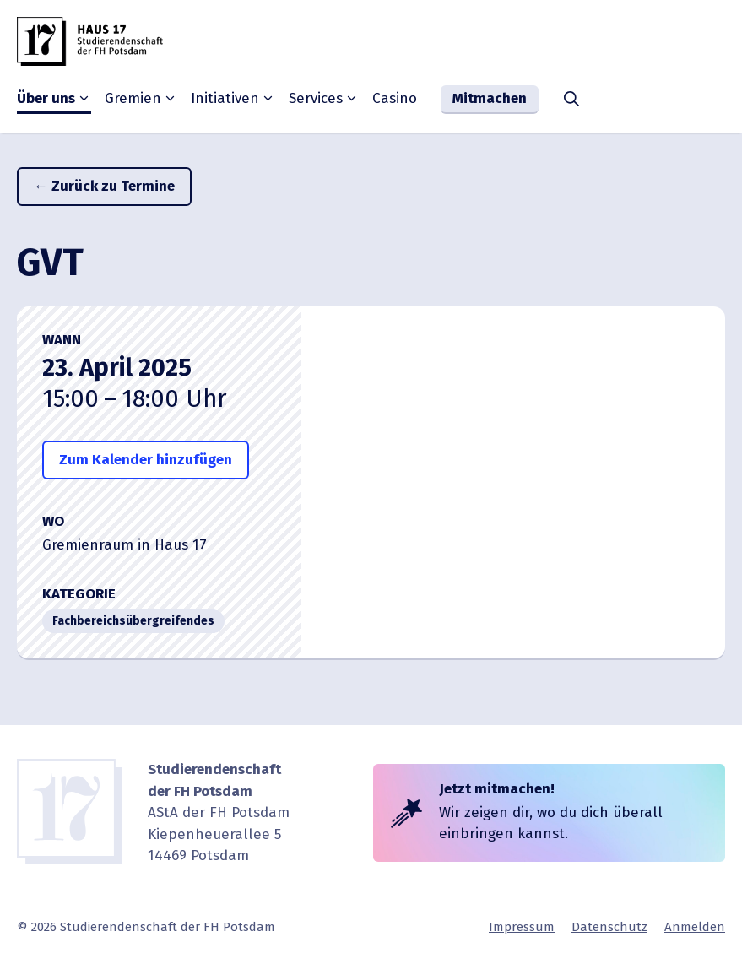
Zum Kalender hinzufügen (145, 459)
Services (324, 98)
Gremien (141, 98)
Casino (394, 98)
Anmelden (694, 926)
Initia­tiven (233, 98)
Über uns (54, 98)
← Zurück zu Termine (104, 186)
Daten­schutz (609, 926)
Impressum (522, 926)
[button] (571, 99)
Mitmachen (489, 98)
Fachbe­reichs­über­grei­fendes (133, 621)
